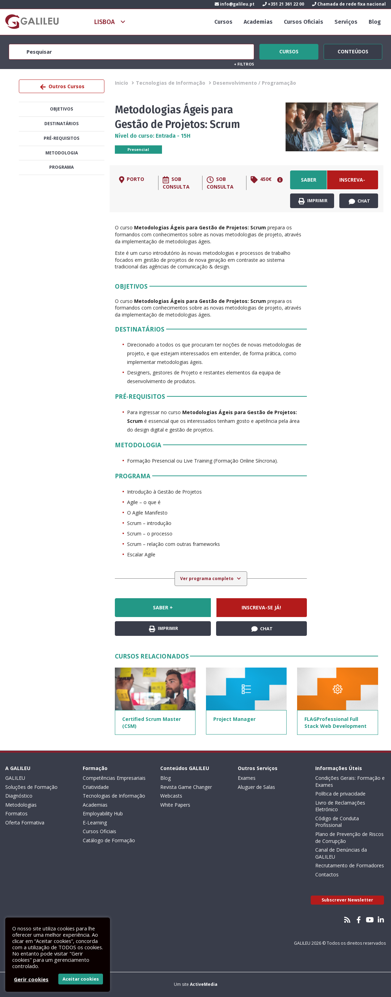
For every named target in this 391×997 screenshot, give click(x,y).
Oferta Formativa (24, 822)
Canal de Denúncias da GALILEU (341, 853)
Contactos (327, 874)
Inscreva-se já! (352, 182)
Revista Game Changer (186, 787)
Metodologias (21, 804)
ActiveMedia (203, 984)
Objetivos (61, 109)
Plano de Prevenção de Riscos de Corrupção (349, 837)
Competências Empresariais (114, 778)
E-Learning (95, 822)
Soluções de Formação (31, 787)
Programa (61, 167)
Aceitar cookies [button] (80, 979)
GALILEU (15, 778)
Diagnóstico (18, 795)
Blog (375, 21)
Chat (359, 201)
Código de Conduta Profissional (337, 822)
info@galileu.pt (234, 4)
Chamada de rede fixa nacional (349, 4)
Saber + (308, 182)
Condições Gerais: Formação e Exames (350, 781)
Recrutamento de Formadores (349, 865)
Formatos (16, 813)
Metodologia (61, 153)
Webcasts (171, 795)
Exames (247, 778)
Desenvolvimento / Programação (254, 82)
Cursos (223, 21)
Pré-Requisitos (61, 138)
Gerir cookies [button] (31, 979)
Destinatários (61, 124)
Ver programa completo (207, 578)
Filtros (244, 64)
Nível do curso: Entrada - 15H (153, 135)
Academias (258, 21)
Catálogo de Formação (109, 840)
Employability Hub (103, 813)
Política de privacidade (340, 793)
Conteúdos (353, 50)
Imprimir (312, 201)
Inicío (121, 82)
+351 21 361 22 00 (283, 4)
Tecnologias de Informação (170, 82)
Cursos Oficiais (303, 21)
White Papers (175, 804)
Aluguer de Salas (256, 787)
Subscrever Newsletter (347, 900)
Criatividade (96, 787)
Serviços (345, 21)
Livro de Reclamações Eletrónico (340, 806)
